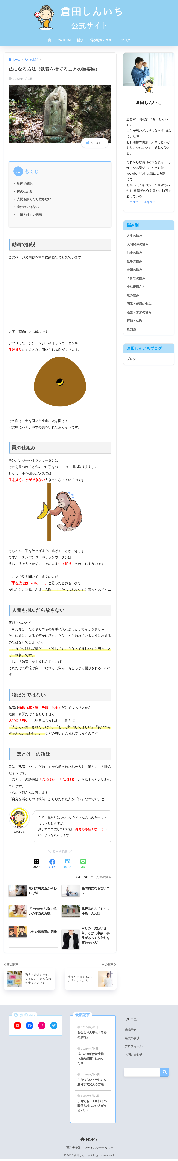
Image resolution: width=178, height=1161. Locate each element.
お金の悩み (135, 253)
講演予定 (131, 1030)
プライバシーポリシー (98, 1149)
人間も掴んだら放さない (34, 199)
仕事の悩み (135, 262)
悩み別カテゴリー (102, 40)
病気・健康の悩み (140, 306)
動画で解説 (24, 183)
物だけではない (28, 207)
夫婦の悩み (135, 271)
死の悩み (133, 297)
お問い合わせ (134, 1055)
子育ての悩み (136, 279)
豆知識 (132, 332)
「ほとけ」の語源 (29, 214)
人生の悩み (103, 877)
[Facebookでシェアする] (52, 864)
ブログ (125, 40)
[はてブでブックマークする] (67, 864)
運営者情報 (73, 1149)
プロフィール (134, 1047)
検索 (164, 1073)
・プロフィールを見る (142, 202)
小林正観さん (136, 288)
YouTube (64, 40)
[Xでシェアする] (36, 864)
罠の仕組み (24, 191)
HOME (89, 1141)
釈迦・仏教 (135, 323)
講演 (80, 40)
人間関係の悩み (138, 244)
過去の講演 (132, 1038)
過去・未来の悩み (140, 314)
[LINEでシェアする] (83, 863)
